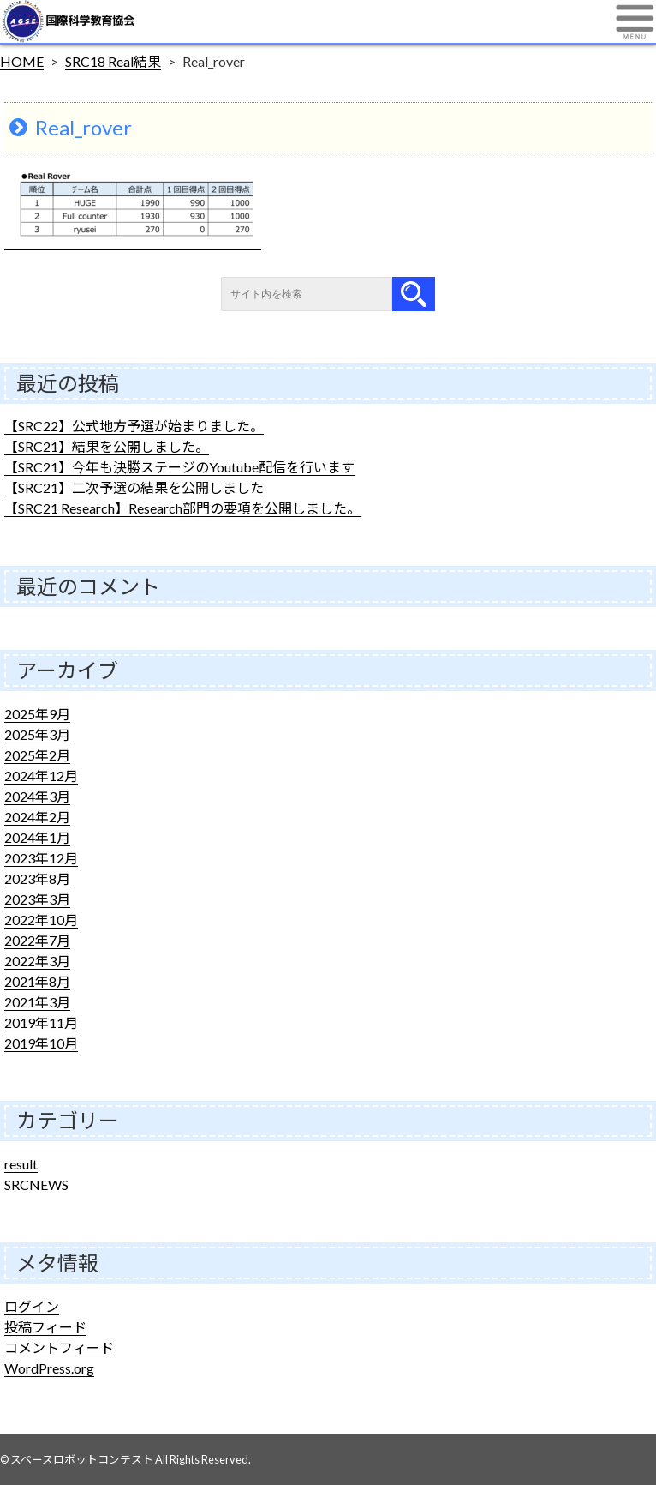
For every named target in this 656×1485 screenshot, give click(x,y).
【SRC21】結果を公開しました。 (106, 446)
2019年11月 (41, 1022)
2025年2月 (37, 755)
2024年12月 (41, 775)
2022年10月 (41, 919)
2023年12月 (41, 858)
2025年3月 (37, 734)
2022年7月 (37, 940)
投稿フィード (45, 1327)
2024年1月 (37, 837)
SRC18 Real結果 (113, 61)
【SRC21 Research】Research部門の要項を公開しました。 (182, 508)
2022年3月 (37, 961)
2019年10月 (41, 1043)
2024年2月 (37, 817)
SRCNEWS (36, 1184)
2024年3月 (37, 796)
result (21, 1164)
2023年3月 (37, 899)
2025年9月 (37, 714)
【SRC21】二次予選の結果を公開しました (134, 487)
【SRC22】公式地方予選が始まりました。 (134, 426)
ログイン (31, 1306)
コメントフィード (59, 1347)
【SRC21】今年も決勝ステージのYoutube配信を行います (179, 467)
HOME (22, 61)
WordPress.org (49, 1368)
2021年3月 (37, 1002)
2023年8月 (37, 878)
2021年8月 (37, 981)
